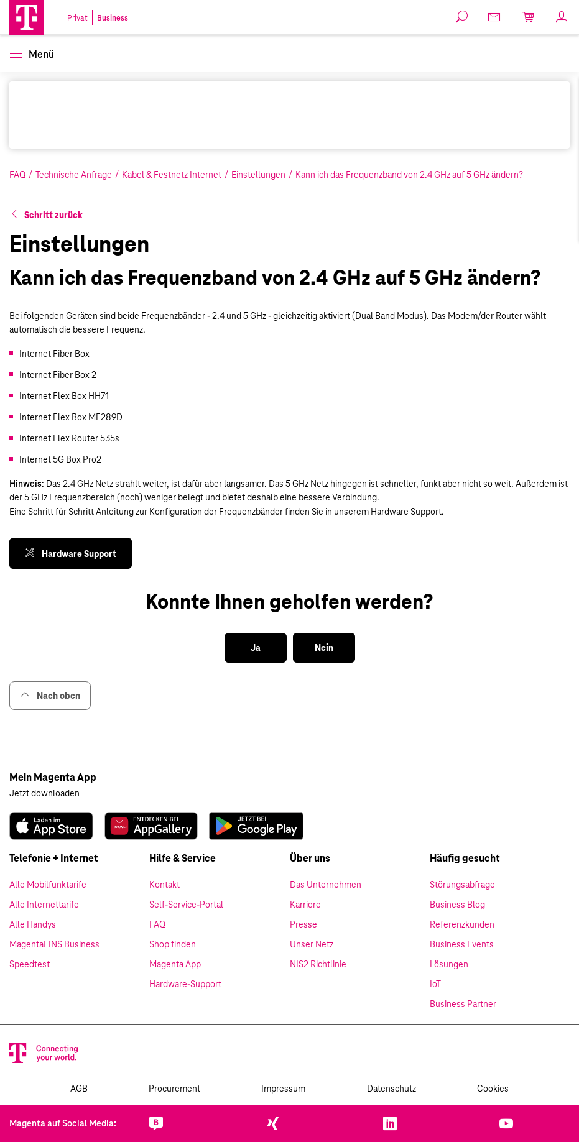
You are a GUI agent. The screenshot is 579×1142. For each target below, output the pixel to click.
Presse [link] (303, 924)
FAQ (17, 174)
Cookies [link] (493, 1088)
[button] (26, 17)
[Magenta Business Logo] (26, 17)
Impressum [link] (283, 1088)
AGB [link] (79, 1088)
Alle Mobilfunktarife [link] (47, 884)
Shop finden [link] (172, 944)
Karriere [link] (305, 904)
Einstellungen (258, 174)
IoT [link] (435, 984)
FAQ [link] (157, 924)
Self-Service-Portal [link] (186, 904)
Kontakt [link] (164, 884)
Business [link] (112, 18)
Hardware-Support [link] (185, 984)
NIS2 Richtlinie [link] (318, 964)
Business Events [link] (462, 944)
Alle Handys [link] (32, 924)
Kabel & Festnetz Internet (171, 174)
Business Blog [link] (457, 904)
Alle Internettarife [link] (44, 904)
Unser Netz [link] (311, 944)
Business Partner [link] (463, 1004)
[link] (495, 16)
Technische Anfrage (73, 174)
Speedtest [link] (29, 964)
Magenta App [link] (175, 964)
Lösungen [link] (449, 964)
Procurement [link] (174, 1088)
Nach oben (50, 695)
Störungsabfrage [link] (462, 884)
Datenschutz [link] (391, 1088)
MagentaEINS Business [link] (54, 944)
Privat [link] (77, 18)
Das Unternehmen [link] (325, 884)
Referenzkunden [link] (462, 924)
